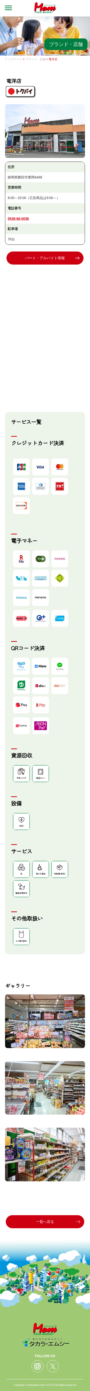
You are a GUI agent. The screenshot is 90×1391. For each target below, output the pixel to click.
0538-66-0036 (18, 219)
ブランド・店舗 (35, 59)
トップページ (13, 59)
